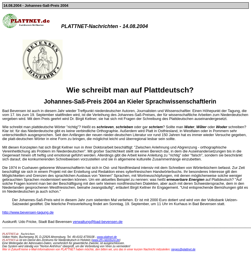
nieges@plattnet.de (183, 249)
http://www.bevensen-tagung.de (28, 212)
